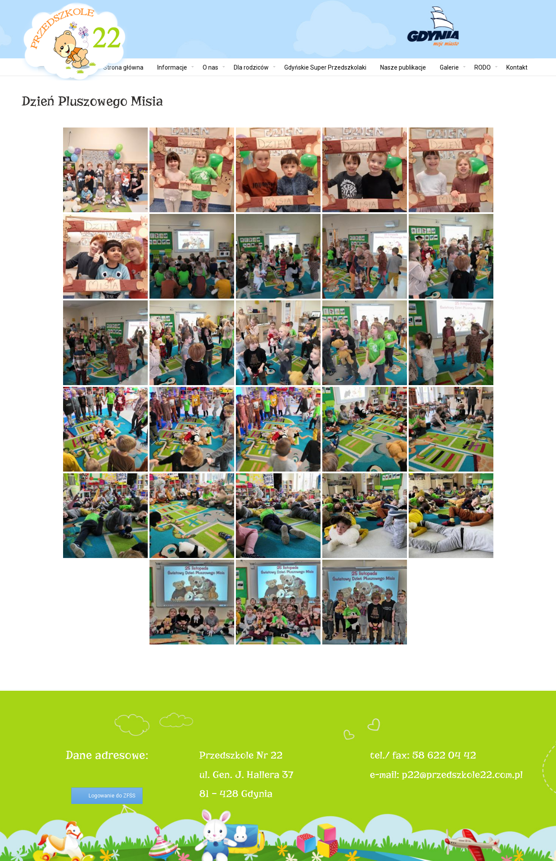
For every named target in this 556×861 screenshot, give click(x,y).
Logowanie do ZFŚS (112, 796)
